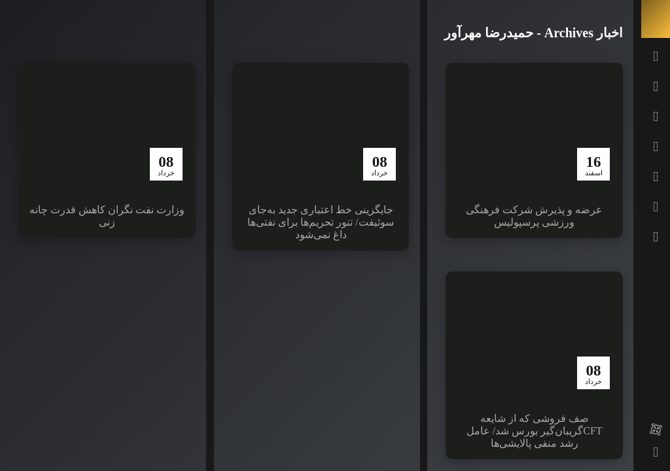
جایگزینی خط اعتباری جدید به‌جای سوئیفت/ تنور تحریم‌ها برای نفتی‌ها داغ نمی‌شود (320, 222)
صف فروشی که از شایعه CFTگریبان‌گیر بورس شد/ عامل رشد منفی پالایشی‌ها (535, 431)
